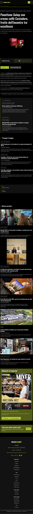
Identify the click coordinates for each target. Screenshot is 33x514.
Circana (2, 227)
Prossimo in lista (6, 117)
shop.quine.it (16, 452)
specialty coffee (6, 266)
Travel (16, 478)
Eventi (16, 480)
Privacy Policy (16, 469)
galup (26, 93)
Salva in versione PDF (15, 67)
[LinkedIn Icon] (19, 455)
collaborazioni (22, 93)
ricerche (4, 103)
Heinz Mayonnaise (3, 356)
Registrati (28, 428)
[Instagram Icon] (15, 455)
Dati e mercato (16, 474)
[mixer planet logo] (16, 442)
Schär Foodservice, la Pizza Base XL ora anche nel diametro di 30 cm (16, 144)
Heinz (2, 167)
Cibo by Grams (16, 482)
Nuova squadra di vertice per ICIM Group (12, 106)
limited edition (5, 93)
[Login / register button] (29, 2)
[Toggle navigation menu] (1, 2)
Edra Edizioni (16, 498)
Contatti (16, 463)
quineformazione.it (23, 452)
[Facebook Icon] (17, 455)
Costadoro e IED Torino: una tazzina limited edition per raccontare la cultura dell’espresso (14, 157)
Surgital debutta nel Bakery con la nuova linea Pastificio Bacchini (14, 330)
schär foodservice (6, 141)
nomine (13, 103)
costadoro (14, 93)
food (18, 93)
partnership (9, 93)
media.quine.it (11, 452)
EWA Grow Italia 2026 (4, 296)
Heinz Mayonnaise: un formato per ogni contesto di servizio (15, 359)
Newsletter (16, 465)
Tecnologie (16, 476)
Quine (16, 505)
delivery (6, 227)
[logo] (6, 2)
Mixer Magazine (16, 467)
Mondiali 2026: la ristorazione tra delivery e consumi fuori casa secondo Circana (15, 123)
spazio (2, 266)
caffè (6, 154)
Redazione (10, 107)
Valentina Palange (9, 272)
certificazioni (8, 103)
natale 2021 (30, 93)
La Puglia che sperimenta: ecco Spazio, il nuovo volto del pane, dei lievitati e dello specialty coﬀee (16, 270)
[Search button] (32, 2)
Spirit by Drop (16, 484)
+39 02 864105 (18, 450)
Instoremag (16, 493)
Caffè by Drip (16, 486)
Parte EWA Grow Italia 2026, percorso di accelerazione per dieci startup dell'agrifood (16, 300)
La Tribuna (16, 507)
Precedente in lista (6, 100)
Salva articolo (4, 67)
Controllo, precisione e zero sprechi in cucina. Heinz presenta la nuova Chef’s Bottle (17, 170)
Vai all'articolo (5, 418)
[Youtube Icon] (21, 455)
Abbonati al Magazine (15, 418)
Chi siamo (16, 461)
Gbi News (16, 491)
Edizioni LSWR (16, 500)
